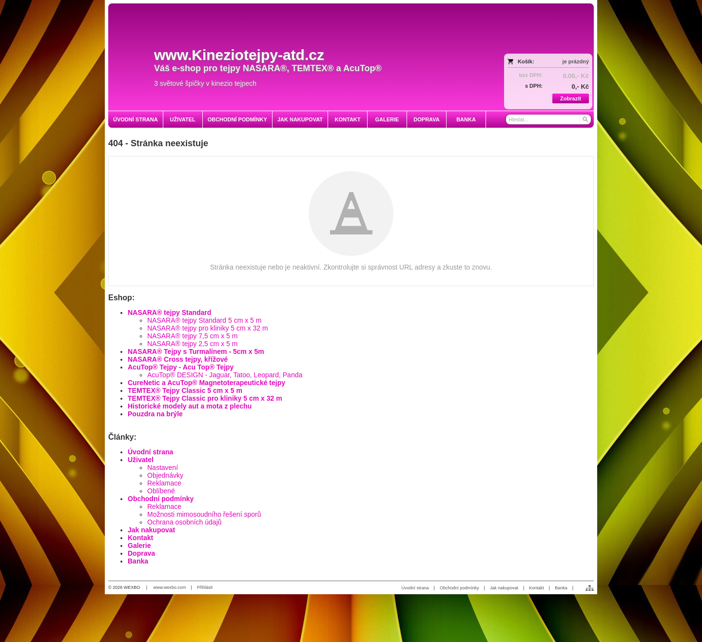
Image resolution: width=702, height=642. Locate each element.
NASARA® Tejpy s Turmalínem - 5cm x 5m (196, 351)
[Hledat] (585, 119)
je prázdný (576, 61)
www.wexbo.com (170, 587)
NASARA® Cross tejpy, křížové (178, 359)
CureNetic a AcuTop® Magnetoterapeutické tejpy (206, 383)
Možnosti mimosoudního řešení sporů (204, 514)
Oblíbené (161, 491)
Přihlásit (205, 587)
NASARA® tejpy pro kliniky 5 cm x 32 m (207, 328)
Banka (138, 561)
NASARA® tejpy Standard (169, 312)
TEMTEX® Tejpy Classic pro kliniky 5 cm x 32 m (205, 398)
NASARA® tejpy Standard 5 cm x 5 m (204, 320)
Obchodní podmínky (161, 499)
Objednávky (165, 475)
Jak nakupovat (151, 530)
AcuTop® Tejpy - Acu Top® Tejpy (181, 367)
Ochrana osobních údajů (184, 522)
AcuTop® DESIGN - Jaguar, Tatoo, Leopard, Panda (224, 375)
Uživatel (141, 460)
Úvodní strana (150, 452)
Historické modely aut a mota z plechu (190, 406)
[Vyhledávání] (548, 119)
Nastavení (162, 467)
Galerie (139, 545)
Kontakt (140, 538)
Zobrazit (570, 98)
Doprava (141, 553)
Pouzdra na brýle (155, 414)
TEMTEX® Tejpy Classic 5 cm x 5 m (185, 390)
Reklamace (164, 483)
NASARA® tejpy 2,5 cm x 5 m (192, 344)
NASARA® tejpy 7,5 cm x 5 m (192, 336)
